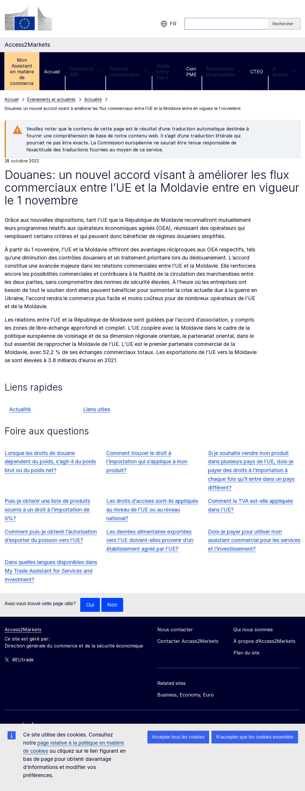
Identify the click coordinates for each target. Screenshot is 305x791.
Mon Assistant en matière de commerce (22, 71)
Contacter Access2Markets (187, 641)
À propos (284, 71)
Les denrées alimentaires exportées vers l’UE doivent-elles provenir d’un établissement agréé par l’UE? (149, 540)
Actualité (20, 409)
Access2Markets (23, 629)
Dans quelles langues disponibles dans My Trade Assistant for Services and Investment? (51, 571)
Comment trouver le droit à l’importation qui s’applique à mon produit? (146, 461)
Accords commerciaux (128, 71)
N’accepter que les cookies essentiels (254, 736)
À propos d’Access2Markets (264, 641)
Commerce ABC (85, 71)
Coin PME (191, 71)
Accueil (52, 72)
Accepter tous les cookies (178, 736)
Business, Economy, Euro (185, 695)
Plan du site (246, 653)
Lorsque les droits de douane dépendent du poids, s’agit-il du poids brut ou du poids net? (50, 461)
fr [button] (168, 23)
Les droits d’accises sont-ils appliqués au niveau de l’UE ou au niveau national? (152, 509)
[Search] (284, 24)
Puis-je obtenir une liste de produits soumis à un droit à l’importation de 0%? (47, 509)
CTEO (256, 72)
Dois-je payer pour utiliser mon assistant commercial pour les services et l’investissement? (254, 540)
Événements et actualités (223, 71)
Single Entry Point (166, 71)
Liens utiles (96, 409)
